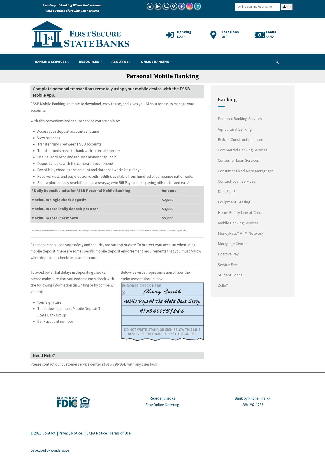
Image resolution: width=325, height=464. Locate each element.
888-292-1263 (252, 404)
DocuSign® (227, 191)
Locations (230, 32)
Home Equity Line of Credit (241, 212)
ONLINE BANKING (156, 61)
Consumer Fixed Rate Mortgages (246, 170)
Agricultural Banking (235, 129)
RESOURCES (90, 61)
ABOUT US (121, 61)
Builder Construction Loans (241, 139)
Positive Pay (228, 254)
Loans (271, 32)
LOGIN (181, 36)
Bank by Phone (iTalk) (252, 398)
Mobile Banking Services (238, 222)
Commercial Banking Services (242, 149)
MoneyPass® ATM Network (240, 233)
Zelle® (223, 285)
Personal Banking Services (240, 118)
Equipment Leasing (234, 202)
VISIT (225, 36)
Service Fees (228, 264)
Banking (184, 32)
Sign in (286, 7)
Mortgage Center (232, 243)
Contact (49, 433)
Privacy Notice (70, 433)
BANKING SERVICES (52, 61)
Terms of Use (120, 433)
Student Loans (230, 274)
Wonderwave (60, 450)
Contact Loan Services (236, 181)
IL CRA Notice (96, 433)
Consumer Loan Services (238, 160)
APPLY (270, 36)
